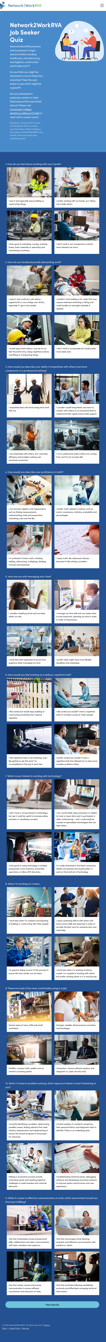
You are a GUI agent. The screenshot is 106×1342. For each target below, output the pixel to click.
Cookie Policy (14, 1328)
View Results (52, 1304)
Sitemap (25, 1328)
